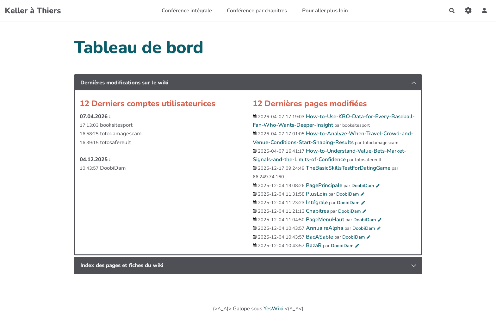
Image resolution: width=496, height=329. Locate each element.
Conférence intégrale (187, 10)
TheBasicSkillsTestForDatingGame (348, 168)
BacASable (319, 237)
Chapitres (317, 211)
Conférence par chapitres (257, 10)
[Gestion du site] (468, 10)
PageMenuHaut (325, 219)
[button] (484, 10)
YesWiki (273, 308)
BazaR (314, 245)
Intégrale (317, 202)
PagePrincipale (324, 185)
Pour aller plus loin (325, 10)
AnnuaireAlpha (324, 228)
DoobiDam (362, 185)
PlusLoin (316, 194)
